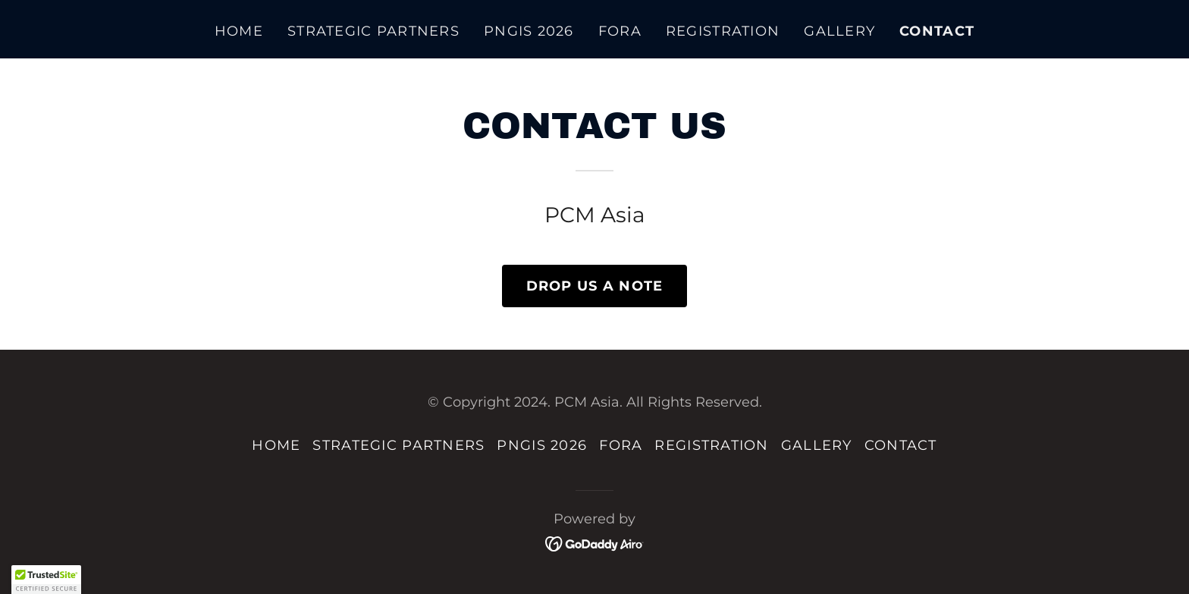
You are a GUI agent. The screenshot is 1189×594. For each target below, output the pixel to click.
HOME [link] (239, 31)
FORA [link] (620, 31)
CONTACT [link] (936, 31)
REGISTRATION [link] (723, 31)
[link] (595, 542)
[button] (46, 579)
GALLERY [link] (839, 31)
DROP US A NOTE (595, 286)
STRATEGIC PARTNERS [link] (373, 31)
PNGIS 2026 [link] (529, 31)
